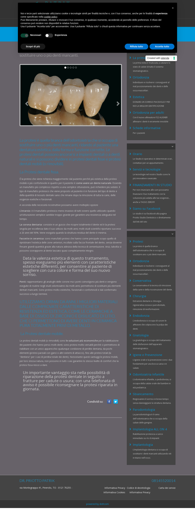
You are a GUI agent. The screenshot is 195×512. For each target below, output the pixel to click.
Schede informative (147, 113)
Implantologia (143, 407)
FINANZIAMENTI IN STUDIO (152, 171)
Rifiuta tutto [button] (136, 46)
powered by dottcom (97, 504)
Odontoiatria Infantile (148, 337)
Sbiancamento (143, 357)
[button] (172, 8)
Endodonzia (141, 278)
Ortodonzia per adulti (148, 98)
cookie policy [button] (50, 16)
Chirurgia (139, 259)
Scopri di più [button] (33, 46)
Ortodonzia (141, 63)
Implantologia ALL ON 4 (150, 392)
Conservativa (142, 243)
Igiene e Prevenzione (147, 318)
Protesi (138, 204)
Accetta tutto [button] (162, 46)
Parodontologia (144, 372)
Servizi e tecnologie (147, 156)
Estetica (138, 82)
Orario (137, 140)
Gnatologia (141, 298)
